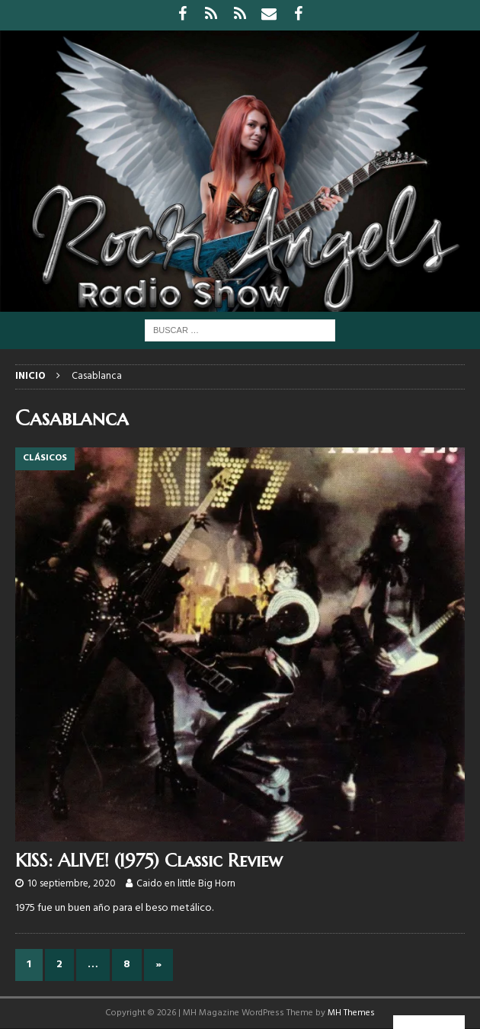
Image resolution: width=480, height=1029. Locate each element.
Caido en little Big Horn (185, 884)
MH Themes (351, 1013)
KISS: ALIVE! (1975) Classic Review (149, 860)
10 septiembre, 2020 (71, 884)
